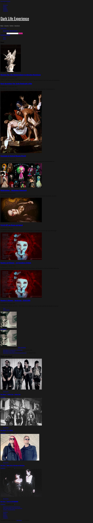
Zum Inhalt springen (5, 1)
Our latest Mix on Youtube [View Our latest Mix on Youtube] (5, 35)
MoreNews (19, 520)
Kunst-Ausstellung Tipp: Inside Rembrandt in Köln (16, 83)
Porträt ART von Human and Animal (12, 225)
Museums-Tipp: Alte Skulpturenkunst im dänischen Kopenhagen (21, 75)
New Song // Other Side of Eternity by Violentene (14, 353)
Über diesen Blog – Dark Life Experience (12, 508)
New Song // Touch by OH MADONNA (9, 501)
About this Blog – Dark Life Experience (10, 31)
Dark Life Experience (15, 18)
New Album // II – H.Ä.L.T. (9, 351)
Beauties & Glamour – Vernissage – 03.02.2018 (15, 300)
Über (4, 308)
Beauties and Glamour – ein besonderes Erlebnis (16, 263)
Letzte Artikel (6, 310)
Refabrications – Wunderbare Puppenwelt (14, 190)
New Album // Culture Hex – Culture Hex (12, 350)
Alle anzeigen (22, 347)
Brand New (5, 391)
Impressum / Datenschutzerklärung (11, 507)
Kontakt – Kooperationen (9, 509)
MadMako (4, 329)
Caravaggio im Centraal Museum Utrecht (13, 156)
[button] (3, 28)
